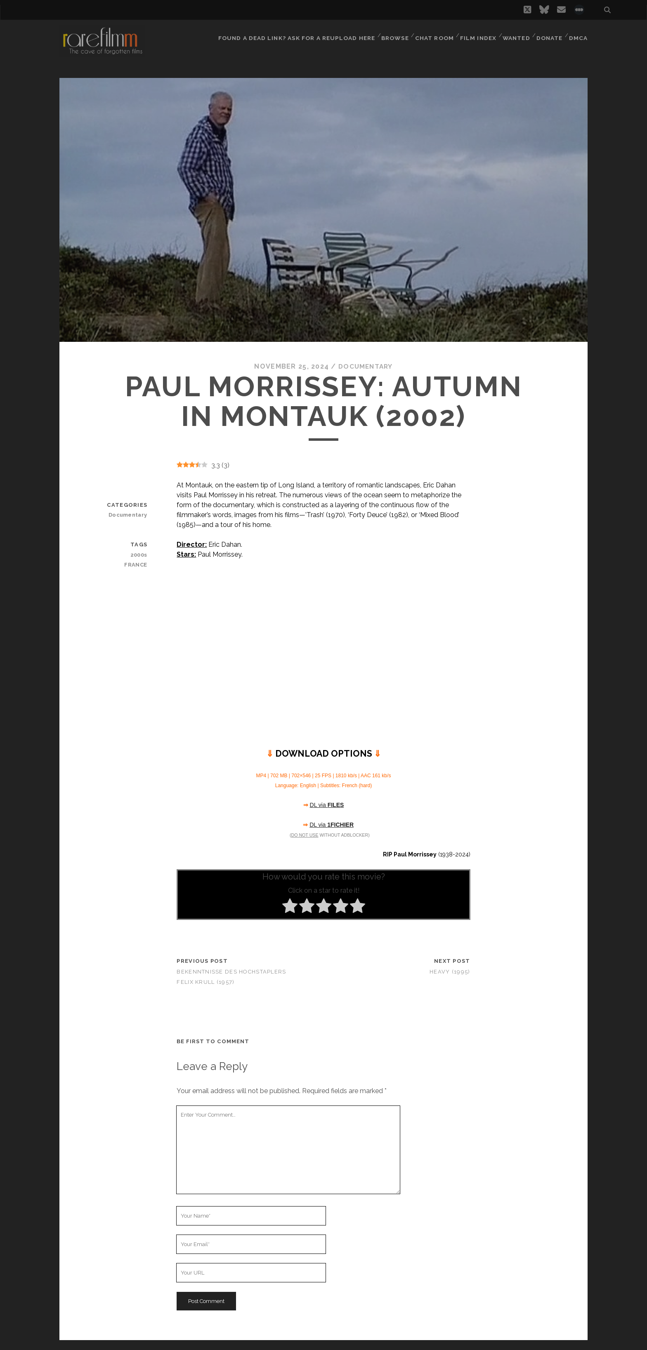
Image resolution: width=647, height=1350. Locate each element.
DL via (327, 805)
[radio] (290, 907)
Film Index (476, 35)
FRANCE (136, 564)
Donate (549, 35)
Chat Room (432, 35)
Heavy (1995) (450, 971)
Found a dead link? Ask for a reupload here (295, 35)
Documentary (365, 366)
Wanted (514, 35)
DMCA (579, 35)
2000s (139, 554)
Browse (391, 35)
